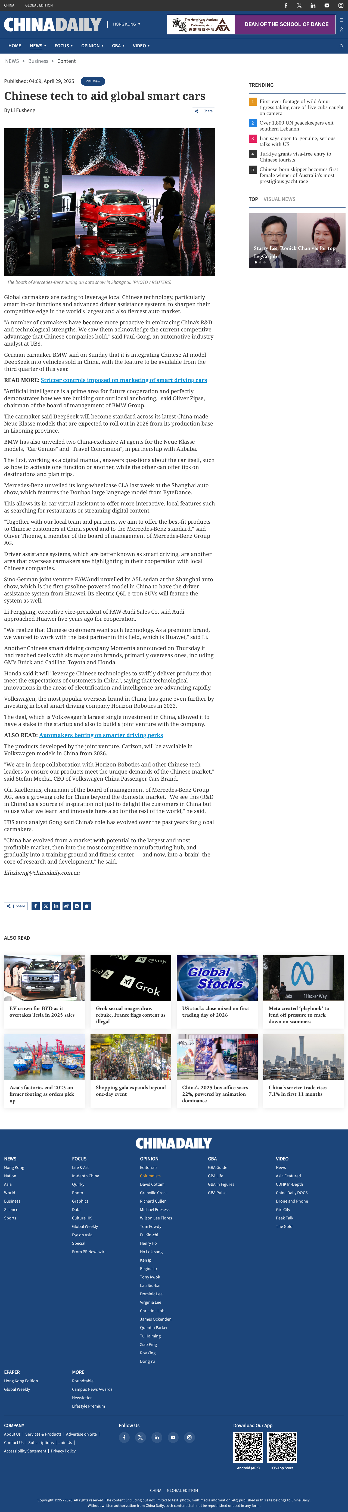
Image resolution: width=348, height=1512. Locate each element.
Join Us (65, 1442)
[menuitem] (124, 24)
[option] (295, 240)
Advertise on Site (81, 1434)
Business (38, 61)
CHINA (9, 5)
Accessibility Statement (25, 1451)
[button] (254, 262)
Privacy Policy (63, 1451)
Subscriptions (41, 1442)
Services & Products (43, 1434)
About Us (12, 1434)
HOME (14, 45)
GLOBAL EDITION (39, 5)
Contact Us (14, 1442)
